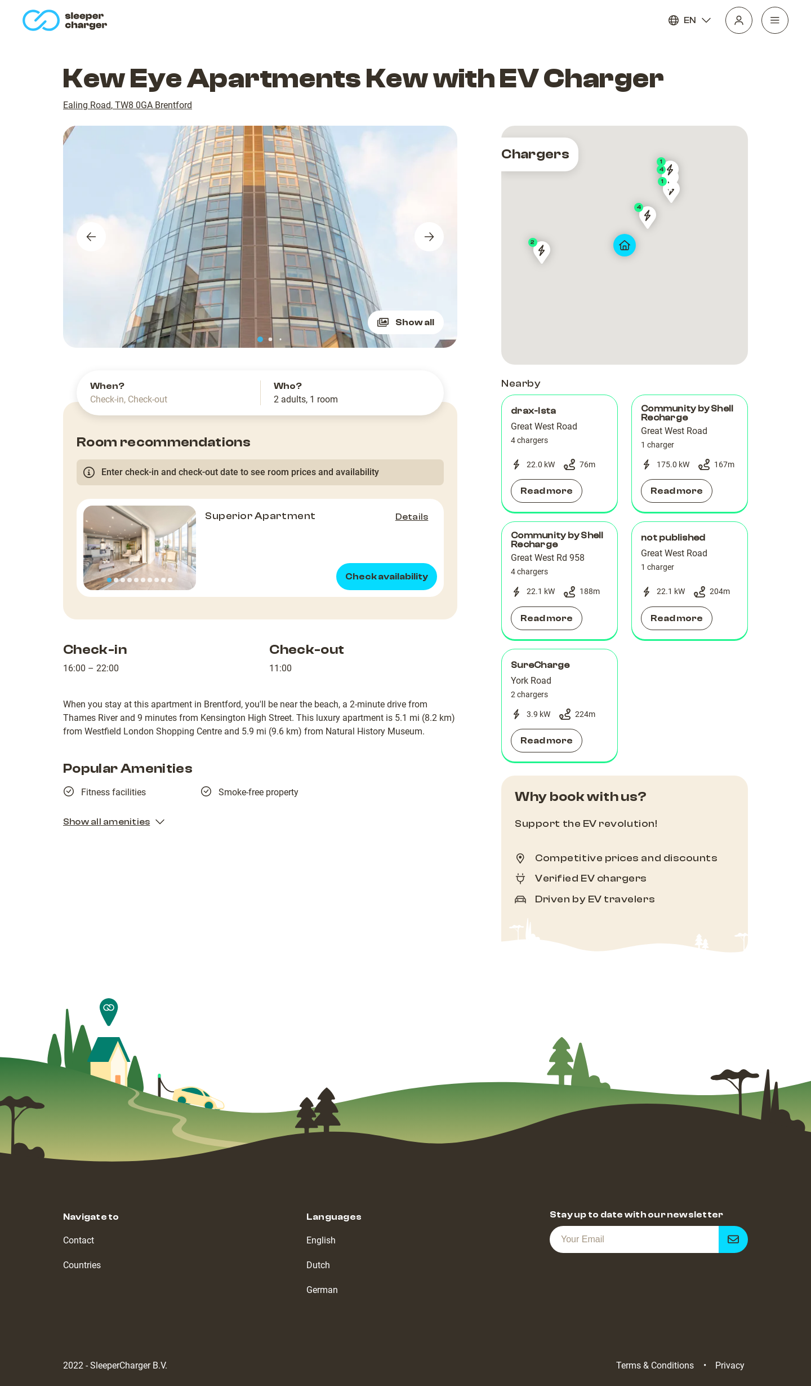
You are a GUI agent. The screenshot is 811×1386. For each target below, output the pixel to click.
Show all (405, 322)
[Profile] (738, 20)
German (322, 1290)
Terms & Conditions (655, 1365)
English (321, 1240)
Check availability (386, 577)
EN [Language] (690, 20)
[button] (559, 454)
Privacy (730, 1365)
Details (412, 517)
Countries (82, 1265)
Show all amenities (114, 821)
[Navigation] (774, 20)
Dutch (318, 1265)
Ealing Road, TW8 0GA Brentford (127, 105)
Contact (78, 1240)
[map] (624, 245)
